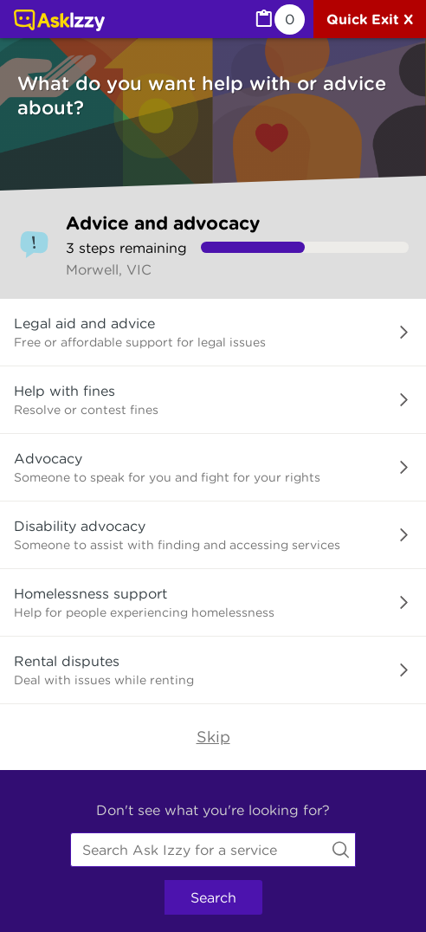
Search (213, 897)
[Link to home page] (59, 22)
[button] (213, 332)
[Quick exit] (369, 19)
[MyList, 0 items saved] (279, 19)
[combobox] (213, 849)
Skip (213, 737)
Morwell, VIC (109, 269)
